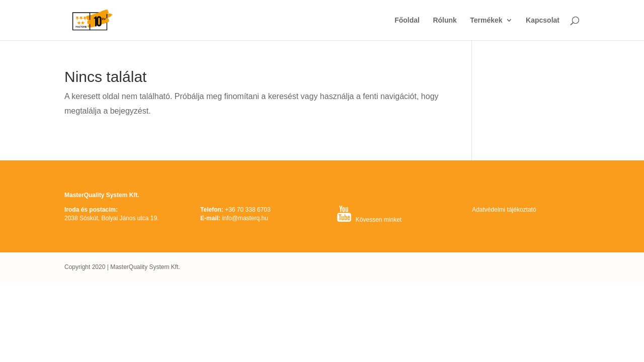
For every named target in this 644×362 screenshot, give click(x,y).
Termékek (486, 20)
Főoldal (407, 20)
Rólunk (444, 20)
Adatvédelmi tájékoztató (504, 209)
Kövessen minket (378, 219)
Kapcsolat (542, 20)
